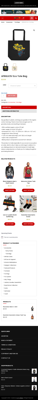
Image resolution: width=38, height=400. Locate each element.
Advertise (4, 336)
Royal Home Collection (10, 285)
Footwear (7, 271)
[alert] (19, 237)
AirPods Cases (8, 256)
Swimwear (7, 291)
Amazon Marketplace (10, 262)
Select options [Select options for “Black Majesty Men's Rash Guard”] (9, 190)
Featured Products (9, 268)
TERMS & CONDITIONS (8, 345)
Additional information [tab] (10, 111)
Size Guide (4, 93)
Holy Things (7, 279)
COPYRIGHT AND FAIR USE (9, 354)
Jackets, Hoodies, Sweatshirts (12, 282)
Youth (6, 294)
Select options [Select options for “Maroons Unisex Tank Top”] (28, 190)
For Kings (6, 274)
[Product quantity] (3, 95)
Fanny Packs (9, 251)
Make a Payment (6, 340)
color (4, 85)
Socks (6, 288)
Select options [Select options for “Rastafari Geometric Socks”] (28, 224)
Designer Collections (10, 265)
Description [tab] (6, 107)
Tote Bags (17, 22)
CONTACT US (5, 358)
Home (2, 22)
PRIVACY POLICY (6, 349)
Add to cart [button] (10, 224)
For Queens (7, 276)
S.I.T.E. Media (20, 398)
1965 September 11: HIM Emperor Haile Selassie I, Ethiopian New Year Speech (19, 5)
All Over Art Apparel (9, 259)
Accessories (9, 22)
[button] (34, 30)
